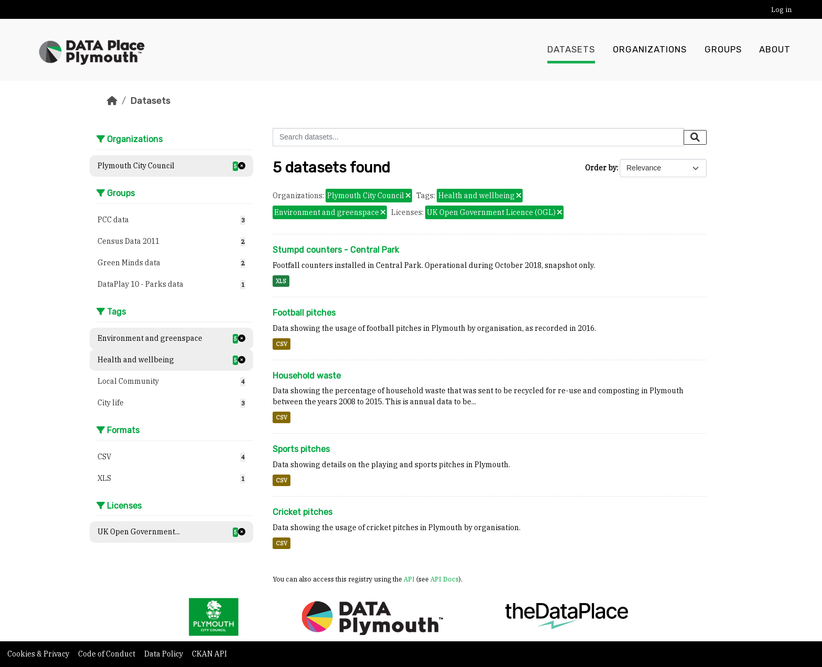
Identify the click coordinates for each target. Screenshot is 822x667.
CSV (281, 344)
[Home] (112, 100)
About (775, 50)
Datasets (571, 50)
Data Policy (164, 654)
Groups (723, 50)
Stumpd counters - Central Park (336, 250)
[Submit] (695, 137)
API (409, 579)
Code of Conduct (107, 654)
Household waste (307, 376)
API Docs (444, 579)
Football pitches (304, 313)
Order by (600, 168)
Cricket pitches (302, 512)
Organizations (650, 50)
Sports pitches (301, 449)
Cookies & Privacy (39, 654)
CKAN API (209, 654)
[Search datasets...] (478, 137)
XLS (281, 281)
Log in (781, 9)
